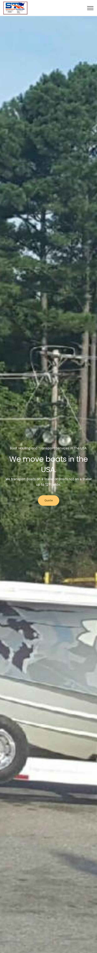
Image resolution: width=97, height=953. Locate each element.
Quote (48, 500)
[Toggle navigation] (90, 8)
